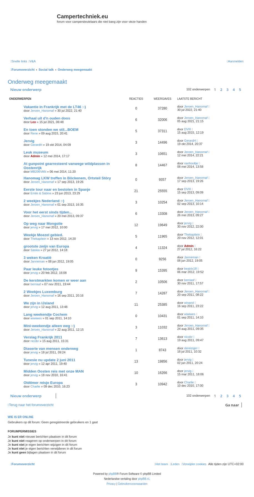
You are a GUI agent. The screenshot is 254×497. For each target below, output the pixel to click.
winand (189, 302)
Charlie (35, 386)
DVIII (187, 129)
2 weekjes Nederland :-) (44, 201)
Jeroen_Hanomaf (42, 110)
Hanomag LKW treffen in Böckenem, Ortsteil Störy (67, 178)
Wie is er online (21, 417)
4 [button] (234, 89)
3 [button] (227, 89)
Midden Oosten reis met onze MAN (54, 371)
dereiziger (190, 348)
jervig (34, 227)
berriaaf (36, 284)
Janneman (38, 261)
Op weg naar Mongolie (43, 223)
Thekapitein (38, 238)
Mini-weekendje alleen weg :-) (49, 326)
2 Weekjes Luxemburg (43, 292)
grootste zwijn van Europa (46, 246)
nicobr (35, 341)
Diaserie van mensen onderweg (51, 348)
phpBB (112, 473)
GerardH (36, 144)
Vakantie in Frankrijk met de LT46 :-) (55, 107)
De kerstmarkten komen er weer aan (55, 280)
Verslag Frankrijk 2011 (43, 337)
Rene (34, 133)
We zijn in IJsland (39, 303)
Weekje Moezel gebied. (43, 235)
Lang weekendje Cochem (45, 314)
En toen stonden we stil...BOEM (51, 130)
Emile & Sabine (41, 193)
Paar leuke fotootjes (41, 269)
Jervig (29, 141)
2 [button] (221, 89)
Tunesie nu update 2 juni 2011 (49, 360)
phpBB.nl (143, 478)
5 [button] (240, 89)
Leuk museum (36, 152)
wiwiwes (36, 318)
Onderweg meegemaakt (37, 82)
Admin (35, 156)
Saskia (35, 250)
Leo (33, 122)
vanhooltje (191, 163)
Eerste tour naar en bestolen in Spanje (57, 189)
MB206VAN (38, 171)
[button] (244, 89)
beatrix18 (190, 268)
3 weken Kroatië (37, 258)
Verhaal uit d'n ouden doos (47, 118)
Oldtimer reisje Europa (43, 383)
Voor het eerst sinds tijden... (48, 212)
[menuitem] (32, 61)
